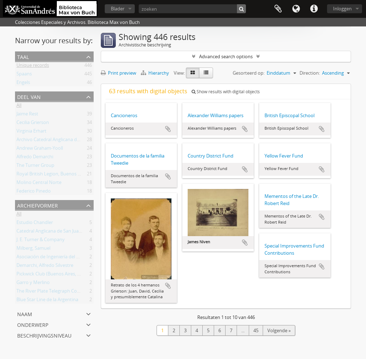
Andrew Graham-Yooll (39, 149)
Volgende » (279, 330)
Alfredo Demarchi (34, 158)
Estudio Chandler (34, 223)
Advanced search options (226, 56)
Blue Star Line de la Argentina (47, 301)
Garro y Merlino (33, 283)
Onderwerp (32, 324)
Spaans (24, 75)
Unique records (32, 66)
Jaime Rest (27, 115)
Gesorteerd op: (248, 73)
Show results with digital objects (226, 92)
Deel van (29, 96)
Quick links (314, 9)
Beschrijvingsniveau (44, 335)
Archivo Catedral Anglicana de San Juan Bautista (66, 141)
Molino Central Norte (38, 183)
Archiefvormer (37, 205)
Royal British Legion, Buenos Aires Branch (60, 175)
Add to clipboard (168, 129)
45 (255, 330)
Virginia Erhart (31, 132)
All (18, 106)
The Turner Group (35, 166)
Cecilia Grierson (32, 123)
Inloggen (342, 8)
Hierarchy (155, 73)
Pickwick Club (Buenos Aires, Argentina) (57, 275)
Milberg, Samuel (33, 249)
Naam (24, 313)
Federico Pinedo (33, 192)
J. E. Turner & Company (40, 241)
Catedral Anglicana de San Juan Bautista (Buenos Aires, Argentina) (85, 232)
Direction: (310, 73)
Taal (296, 9)
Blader (117, 8)
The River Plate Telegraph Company (54, 292)
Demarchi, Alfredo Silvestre (44, 266)
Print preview (118, 73)
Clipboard (278, 9)
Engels (23, 83)
